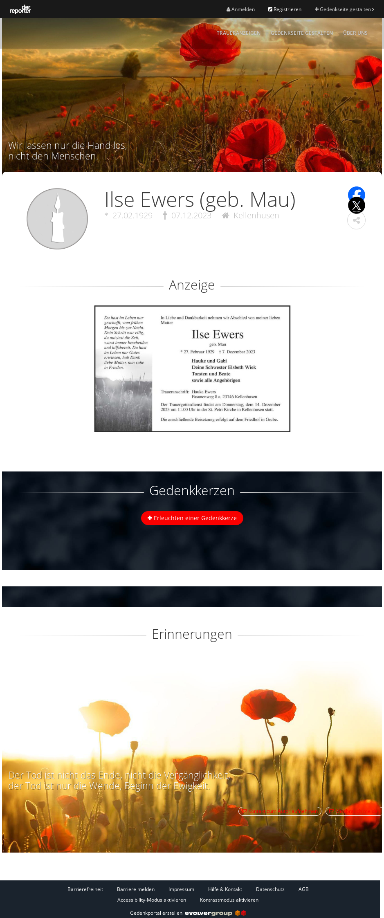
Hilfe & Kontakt (225, 889)
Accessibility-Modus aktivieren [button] (151, 899)
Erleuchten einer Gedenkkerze (192, 518)
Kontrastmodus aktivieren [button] (229, 899)
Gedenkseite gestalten (344, 9)
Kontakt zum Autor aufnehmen (280, 811)
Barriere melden (136, 889)
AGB (304, 889)
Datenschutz (270, 889)
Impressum (181, 889)
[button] (356, 220)
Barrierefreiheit (85, 889)
